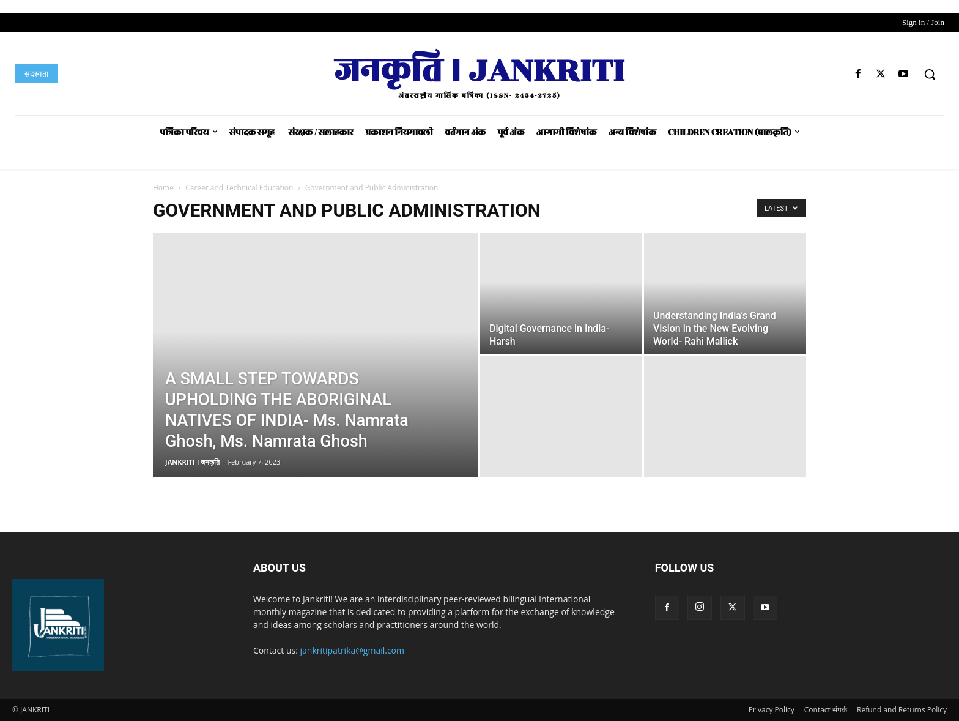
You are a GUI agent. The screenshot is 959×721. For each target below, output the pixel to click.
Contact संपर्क (825, 709)
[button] (929, 74)
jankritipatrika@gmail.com (352, 650)
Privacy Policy (771, 709)
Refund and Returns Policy (902, 709)
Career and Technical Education (239, 187)
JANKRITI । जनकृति (192, 461)
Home (163, 187)
